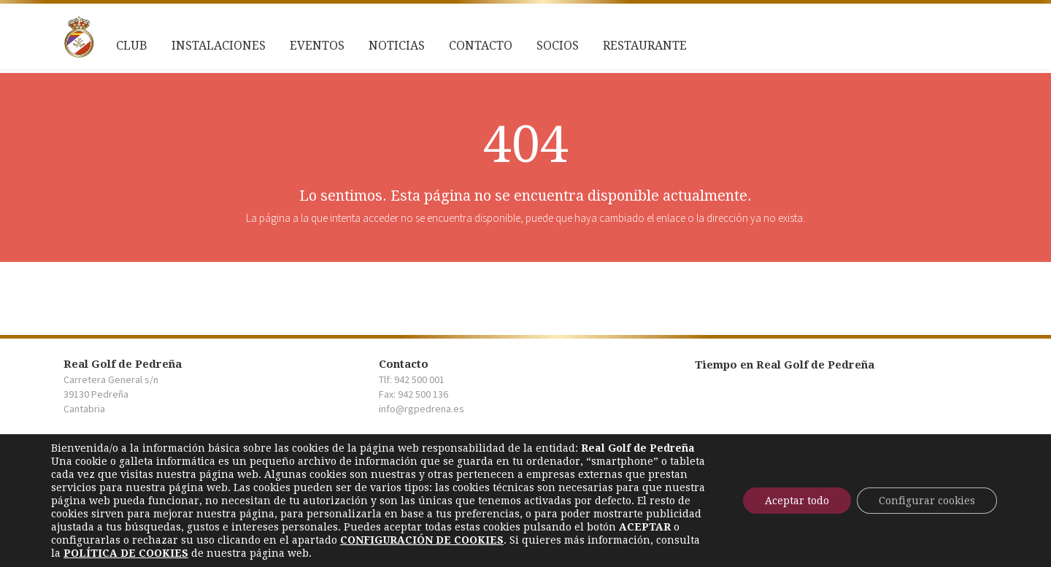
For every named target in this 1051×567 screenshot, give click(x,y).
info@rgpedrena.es (421, 408)
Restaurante (645, 46)
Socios (557, 46)
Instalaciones (219, 46)
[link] (422, 540)
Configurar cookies (927, 500)
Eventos (317, 46)
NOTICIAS (397, 46)
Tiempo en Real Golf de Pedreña (784, 364)
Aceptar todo (797, 500)
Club (131, 46)
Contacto (480, 46)
